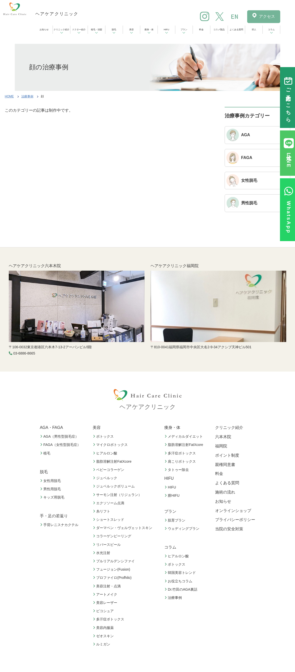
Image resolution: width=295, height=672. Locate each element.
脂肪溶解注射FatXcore (112, 461)
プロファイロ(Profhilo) (112, 578)
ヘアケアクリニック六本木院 (35, 266)
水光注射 (102, 553)
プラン (184, 29)
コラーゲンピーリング (112, 536)
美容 (131, 29)
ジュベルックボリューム (114, 486)
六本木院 (223, 437)
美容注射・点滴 (107, 586)
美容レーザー (105, 603)
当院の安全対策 (229, 529)
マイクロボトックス (111, 445)
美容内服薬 (104, 628)
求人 (254, 29)
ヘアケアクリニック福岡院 (175, 266)
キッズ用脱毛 (52, 497)
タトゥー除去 (177, 470)
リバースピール (107, 545)
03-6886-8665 (24, 353)
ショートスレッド (109, 520)
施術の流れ (225, 492)
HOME (9, 96)
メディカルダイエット (184, 436)
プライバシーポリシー (235, 520)
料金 (201, 29)
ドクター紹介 (79, 29)
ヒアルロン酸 (105, 453)
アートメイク (105, 594)
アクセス (267, 16)
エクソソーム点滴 (109, 503)
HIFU (166, 29)
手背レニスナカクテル (59, 525)
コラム (271, 29)
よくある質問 (236, 29)
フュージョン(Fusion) (112, 569)
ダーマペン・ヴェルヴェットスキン (123, 528)
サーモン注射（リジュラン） (118, 495)
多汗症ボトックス (109, 619)
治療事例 (27, 96)
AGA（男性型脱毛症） (60, 436)
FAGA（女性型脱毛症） (61, 445)
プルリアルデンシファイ (114, 561)
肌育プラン (175, 520)
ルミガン (102, 644)
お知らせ (44, 29)
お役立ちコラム (179, 581)
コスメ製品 (219, 29)
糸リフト (102, 511)
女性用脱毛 (51, 481)
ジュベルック (105, 478)
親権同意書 (225, 464)
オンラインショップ (233, 511)
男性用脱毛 (51, 489)
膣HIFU (173, 495)
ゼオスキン (104, 636)
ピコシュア (104, 611)
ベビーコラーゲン (109, 470)
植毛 (45, 453)
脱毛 (114, 29)
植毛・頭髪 (96, 29)
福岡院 (221, 446)
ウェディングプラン (182, 529)
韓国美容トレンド (181, 573)
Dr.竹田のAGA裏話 (181, 589)
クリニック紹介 (61, 29)
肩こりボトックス (181, 461)
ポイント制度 (227, 455)
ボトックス (104, 436)
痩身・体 (149, 29)
